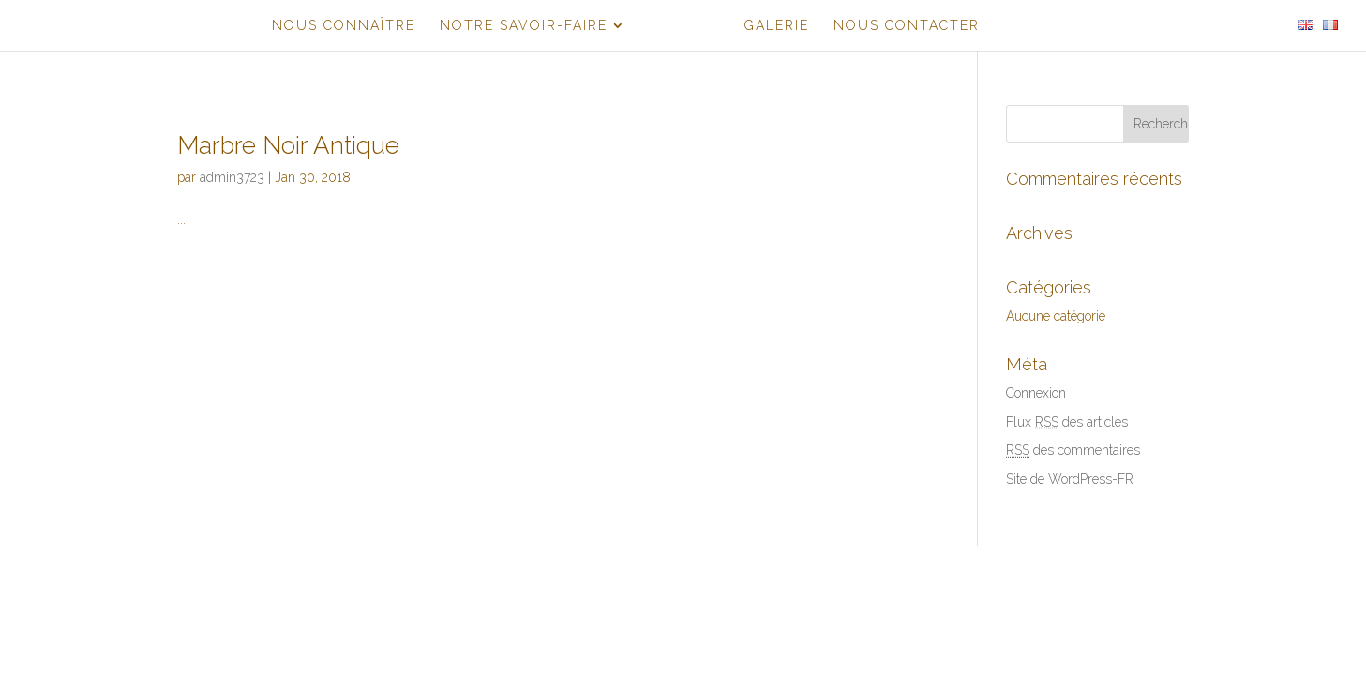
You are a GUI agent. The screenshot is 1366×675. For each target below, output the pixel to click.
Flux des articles (1067, 421)
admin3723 (232, 177)
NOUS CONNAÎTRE (343, 26)
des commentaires (1073, 450)
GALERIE (776, 26)
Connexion (1036, 392)
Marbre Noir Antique (288, 145)
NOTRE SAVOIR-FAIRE (524, 26)
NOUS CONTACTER (906, 26)
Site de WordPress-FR (1069, 479)
